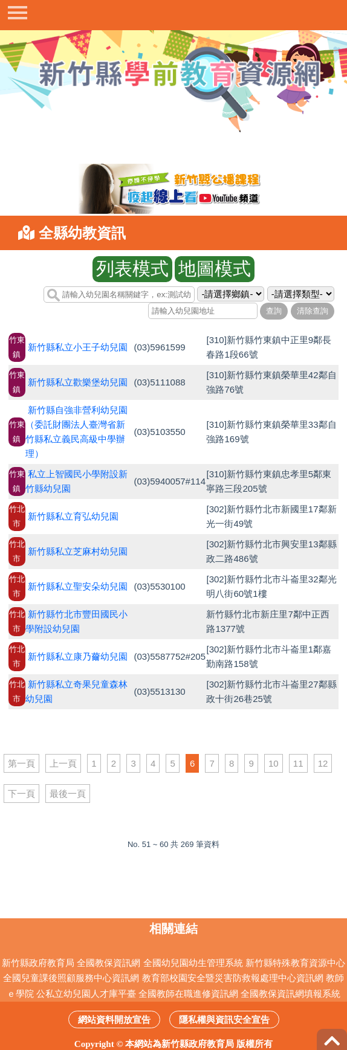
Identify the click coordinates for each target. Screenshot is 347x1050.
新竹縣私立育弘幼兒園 (73, 516)
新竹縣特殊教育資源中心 (295, 963)
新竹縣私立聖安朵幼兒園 (78, 586)
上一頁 (63, 763)
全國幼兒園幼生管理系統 (193, 963)
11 (298, 763)
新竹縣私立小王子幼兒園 (78, 347)
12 (323, 763)
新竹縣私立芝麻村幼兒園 (78, 551)
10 (273, 763)
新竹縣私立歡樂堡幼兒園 (78, 382)
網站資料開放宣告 (114, 1019)
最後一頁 (68, 793)
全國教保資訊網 (108, 963)
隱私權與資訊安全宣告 (224, 1019)
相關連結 (173, 928)
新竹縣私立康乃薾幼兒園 (78, 656)
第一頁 (21, 763)
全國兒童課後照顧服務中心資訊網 (71, 978)
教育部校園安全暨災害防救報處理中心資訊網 (232, 978)
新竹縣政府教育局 (38, 963)
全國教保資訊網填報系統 (290, 993)
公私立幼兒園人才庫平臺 (86, 993)
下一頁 (21, 793)
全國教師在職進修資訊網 (188, 993)
